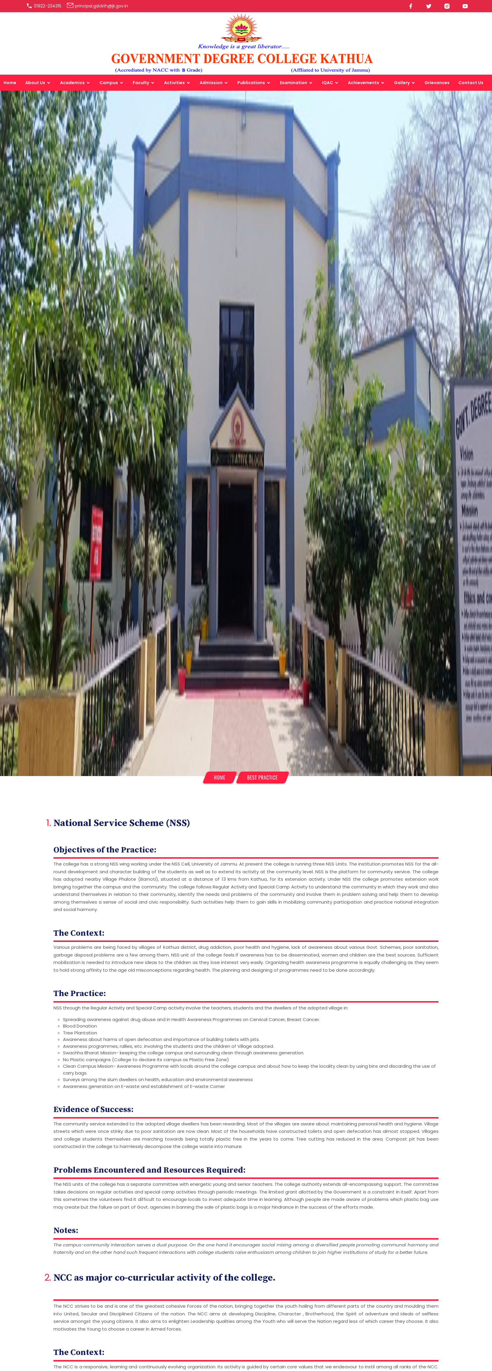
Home (10, 83)
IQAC (327, 83)
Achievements (363, 83)
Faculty (141, 83)
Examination (293, 83)
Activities (174, 83)
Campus (109, 83)
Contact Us (470, 83)
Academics (72, 83)
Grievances (437, 83)
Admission (211, 83)
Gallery (402, 83)
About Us (35, 83)
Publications (251, 83)
